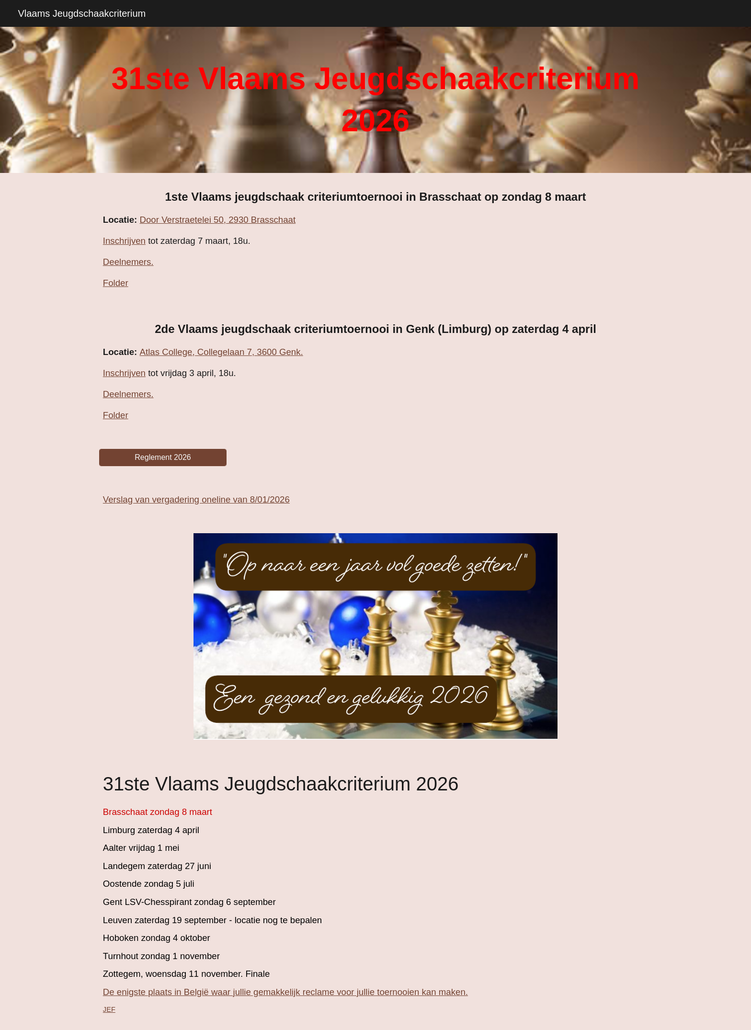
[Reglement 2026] (163, 457)
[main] (375, 100)
